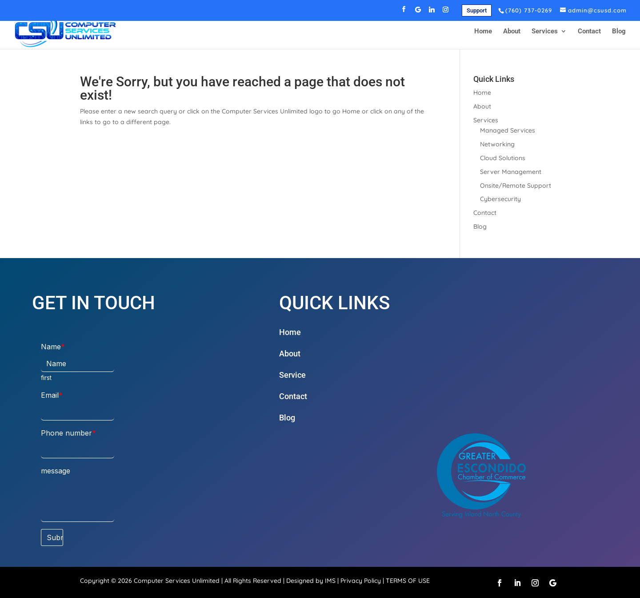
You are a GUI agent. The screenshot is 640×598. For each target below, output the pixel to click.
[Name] (77, 364)
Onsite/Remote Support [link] (515, 186)
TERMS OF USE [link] (408, 581)
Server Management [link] (510, 172)
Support (477, 10)
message (55, 470)
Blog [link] (619, 31)
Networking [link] (497, 144)
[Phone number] (77, 450)
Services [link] (545, 31)
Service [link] (292, 375)
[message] (77, 501)
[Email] (77, 412)
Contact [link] (589, 31)
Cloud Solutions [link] (502, 158)
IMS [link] (330, 581)
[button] (404, 11)
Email (50, 395)
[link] (477, 10)
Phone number (66, 432)
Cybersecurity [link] (500, 199)
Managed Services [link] (507, 130)
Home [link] (483, 31)
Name (51, 346)
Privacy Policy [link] (360, 581)
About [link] (511, 31)
